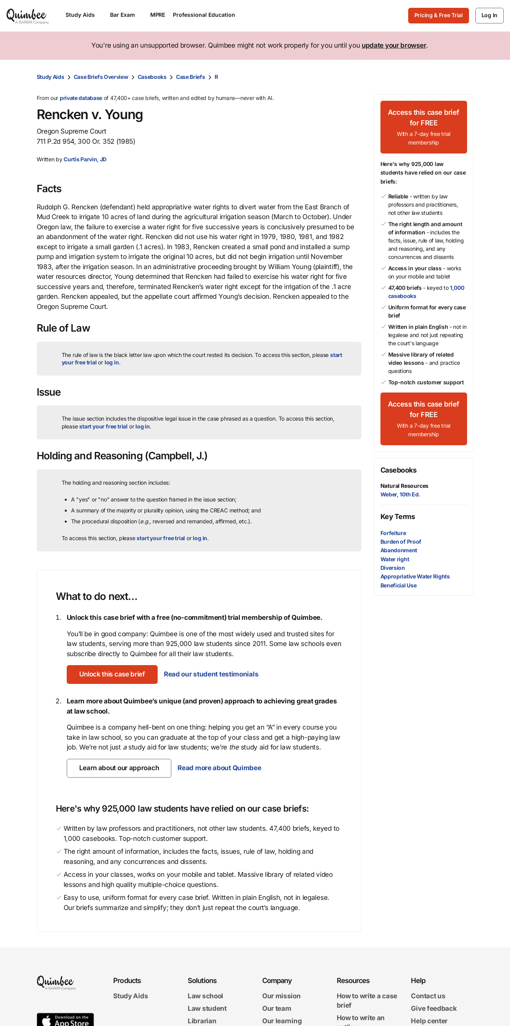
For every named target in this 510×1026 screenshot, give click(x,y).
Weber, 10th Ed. (400, 494)
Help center (429, 1021)
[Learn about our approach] (119, 768)
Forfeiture (393, 533)
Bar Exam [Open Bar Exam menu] (126, 14)
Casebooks (152, 76)
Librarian (202, 1021)
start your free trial (103, 426)
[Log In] (489, 15)
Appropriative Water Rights (415, 576)
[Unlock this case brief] (112, 674)
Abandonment (399, 550)
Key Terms (397, 516)
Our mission (281, 996)
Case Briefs (190, 76)
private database (81, 98)
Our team (276, 1008)
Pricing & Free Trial (438, 15)
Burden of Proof (401, 541)
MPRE (157, 14)
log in (112, 362)
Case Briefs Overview (101, 76)
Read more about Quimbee (219, 768)
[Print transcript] (466, 77)
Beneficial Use (398, 585)
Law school (205, 996)
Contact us (428, 996)
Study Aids (50, 76)
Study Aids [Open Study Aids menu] (84, 14)
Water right (394, 559)
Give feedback (434, 1008)
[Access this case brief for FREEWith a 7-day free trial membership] (423, 127)
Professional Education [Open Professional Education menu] (208, 14)
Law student (207, 1008)
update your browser (394, 45)
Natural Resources (404, 485)
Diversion (392, 567)
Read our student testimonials (211, 674)
